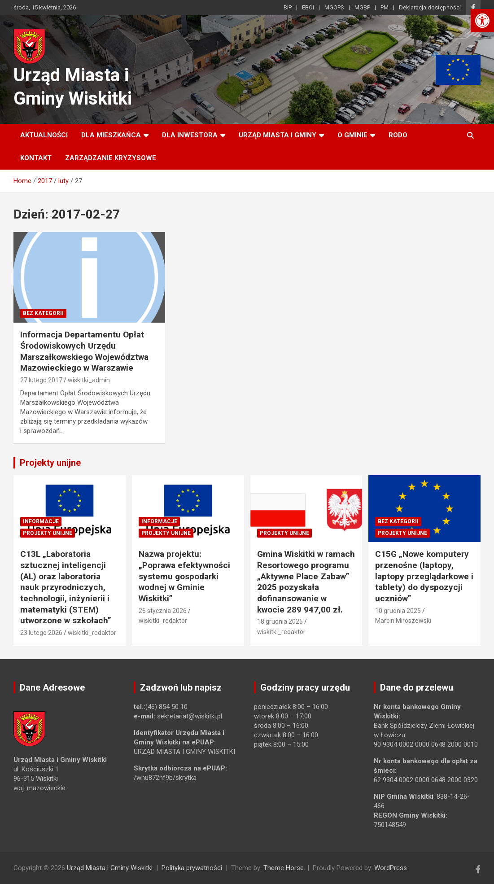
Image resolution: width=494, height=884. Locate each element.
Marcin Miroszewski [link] (403, 620)
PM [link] (384, 7)
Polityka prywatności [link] (192, 868)
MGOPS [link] (334, 7)
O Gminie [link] (352, 135)
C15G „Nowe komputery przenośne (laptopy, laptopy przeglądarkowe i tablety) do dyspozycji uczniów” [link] (424, 576)
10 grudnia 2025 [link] (398, 610)
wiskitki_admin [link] (89, 380)
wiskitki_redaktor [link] (92, 632)
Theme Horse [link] (283, 868)
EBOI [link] (308, 7)
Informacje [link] (41, 521)
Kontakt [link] (36, 158)
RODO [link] (398, 135)
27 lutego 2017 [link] (41, 380)
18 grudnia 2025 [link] (280, 621)
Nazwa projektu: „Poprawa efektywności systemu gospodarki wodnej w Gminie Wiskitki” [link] (184, 576)
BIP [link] (288, 7)
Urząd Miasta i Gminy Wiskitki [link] (110, 868)
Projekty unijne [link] (50, 462)
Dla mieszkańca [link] (111, 135)
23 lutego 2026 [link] (41, 632)
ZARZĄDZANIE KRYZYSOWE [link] (110, 158)
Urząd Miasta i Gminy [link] (277, 135)
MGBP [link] (362, 7)
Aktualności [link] (44, 135)
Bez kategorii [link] (43, 313)
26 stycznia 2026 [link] (163, 610)
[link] (482, 20)
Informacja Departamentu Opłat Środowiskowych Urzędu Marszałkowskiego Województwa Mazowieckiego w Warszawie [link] (84, 351)
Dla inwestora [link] (190, 135)
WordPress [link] (390, 868)
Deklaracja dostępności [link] (430, 7)
